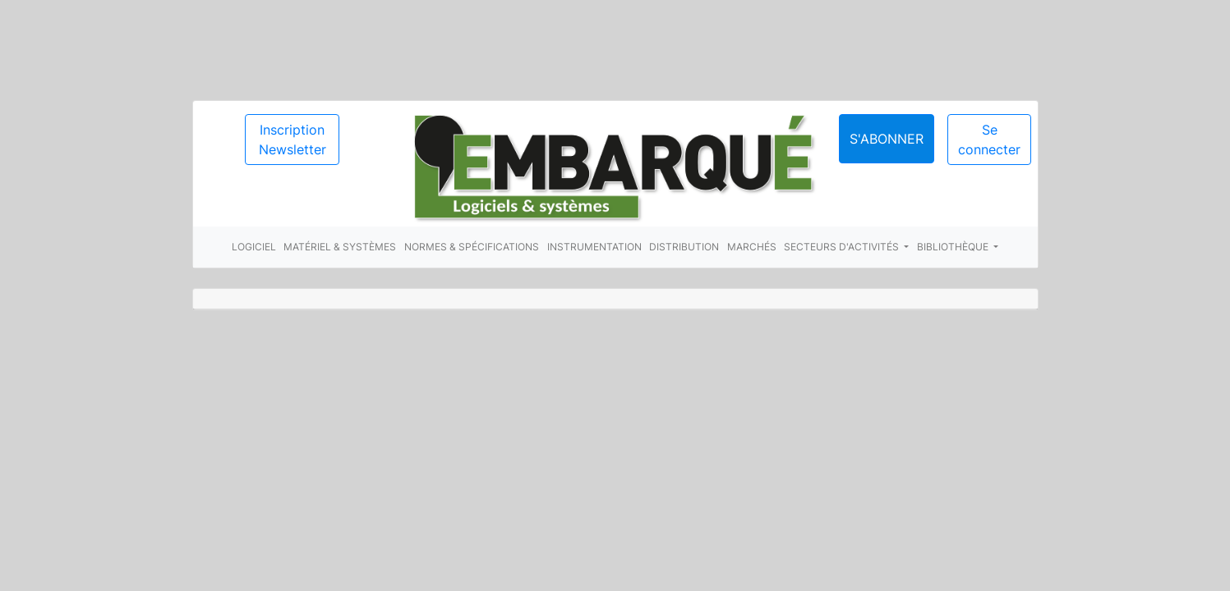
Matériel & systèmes (339, 247)
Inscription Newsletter (292, 139)
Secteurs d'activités (842, 247)
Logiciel (254, 247)
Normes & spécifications (471, 247)
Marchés (751, 247)
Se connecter (989, 139)
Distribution (684, 247)
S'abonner (887, 139)
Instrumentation (594, 247)
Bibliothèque (954, 247)
